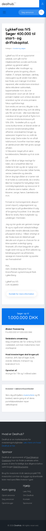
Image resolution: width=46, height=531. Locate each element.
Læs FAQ (27, 491)
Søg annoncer (8, 499)
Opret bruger (7, 503)
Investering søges (19, 48)
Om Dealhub (28, 495)
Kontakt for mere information (21, 294)
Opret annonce (8, 495)
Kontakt (26, 499)
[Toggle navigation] (4, 12)
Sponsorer (27, 503)
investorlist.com (9, 476)
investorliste (28, 395)
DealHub (17, 525)
